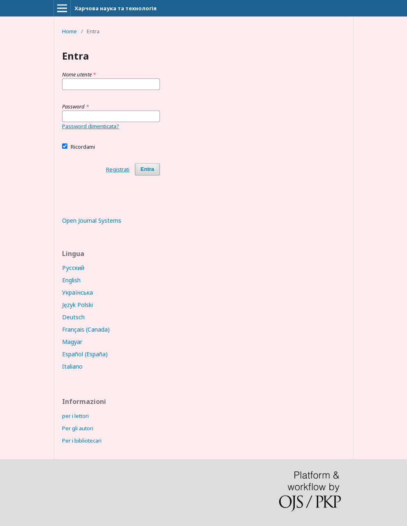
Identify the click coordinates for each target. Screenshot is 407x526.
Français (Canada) (86, 329)
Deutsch (73, 317)
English (71, 280)
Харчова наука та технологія (115, 8)
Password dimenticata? (90, 126)
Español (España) (85, 354)
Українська (77, 292)
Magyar (72, 342)
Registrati (118, 169)
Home (69, 31)
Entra (147, 169)
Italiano (72, 366)
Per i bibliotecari (82, 440)
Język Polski (77, 305)
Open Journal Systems (91, 220)
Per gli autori (77, 428)
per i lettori (75, 416)
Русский (73, 268)
